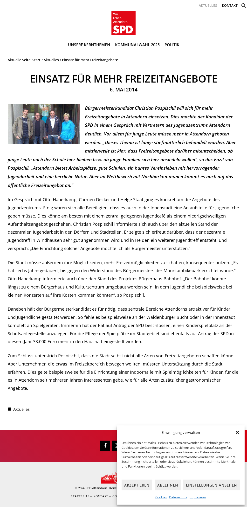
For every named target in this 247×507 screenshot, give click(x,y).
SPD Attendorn (96, 488)
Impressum (198, 497)
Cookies (161, 497)
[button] (237, 432)
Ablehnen (167, 485)
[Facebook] (105, 446)
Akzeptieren (137, 485)
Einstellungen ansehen (211, 485)
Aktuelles (21, 409)
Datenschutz (178, 497)
